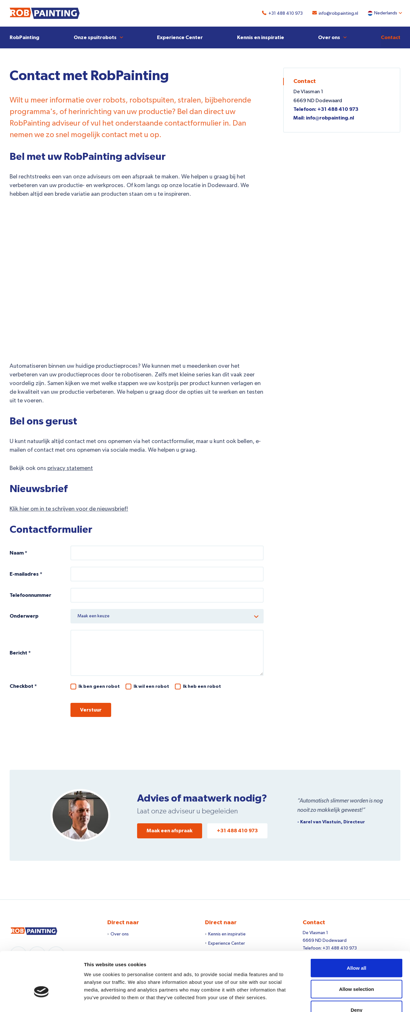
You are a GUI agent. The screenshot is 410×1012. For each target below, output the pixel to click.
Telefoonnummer (30, 594)
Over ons (329, 37)
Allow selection (356, 949)
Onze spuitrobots (95, 37)
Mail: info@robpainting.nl (323, 117)
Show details (336, 999)
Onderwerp (24, 616)
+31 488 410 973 (284, 13)
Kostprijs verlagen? (137, 280)
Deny (357, 970)
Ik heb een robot (202, 686)
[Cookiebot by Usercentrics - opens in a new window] (41, 999)
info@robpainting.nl (337, 13)
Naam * (18, 552)
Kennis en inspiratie (260, 37)
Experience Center (180, 37)
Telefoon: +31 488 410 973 (325, 108)
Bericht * (20, 652)
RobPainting (24, 37)
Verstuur (91, 709)
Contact (390, 37)
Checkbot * (23, 685)
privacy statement (70, 468)
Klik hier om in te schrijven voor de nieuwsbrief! (69, 509)
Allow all (356, 928)
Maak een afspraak (170, 830)
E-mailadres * (26, 573)
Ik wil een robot (151, 686)
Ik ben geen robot (99, 686)
